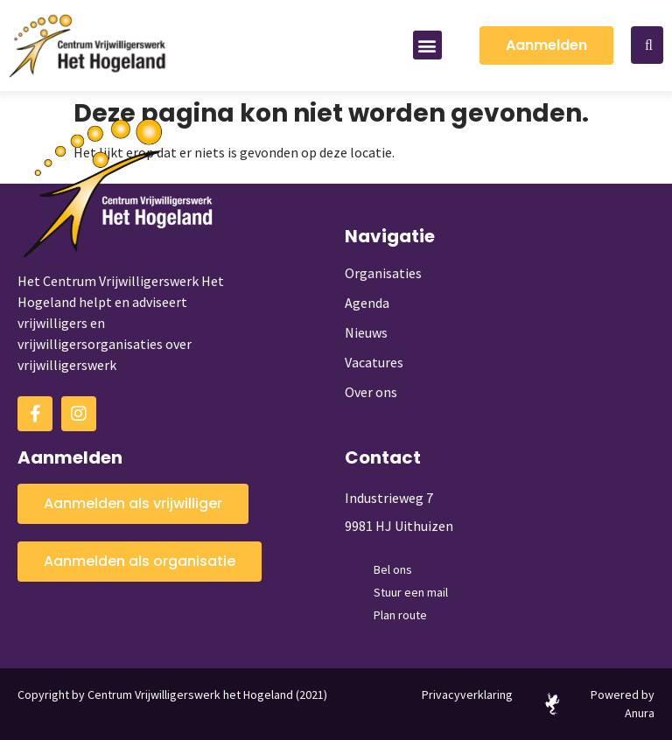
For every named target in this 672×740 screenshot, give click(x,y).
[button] (427, 45)
